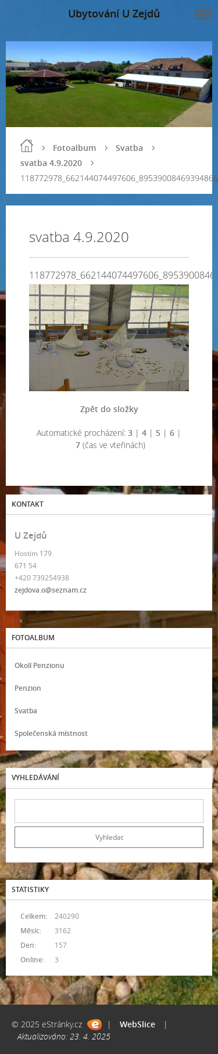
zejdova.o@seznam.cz (51, 590)
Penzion (28, 688)
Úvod (26, 146)
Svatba (129, 147)
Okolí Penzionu (40, 665)
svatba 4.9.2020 (51, 162)
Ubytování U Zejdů (114, 13)
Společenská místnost (51, 733)
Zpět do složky (109, 408)
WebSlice (137, 1024)
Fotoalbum (74, 147)
